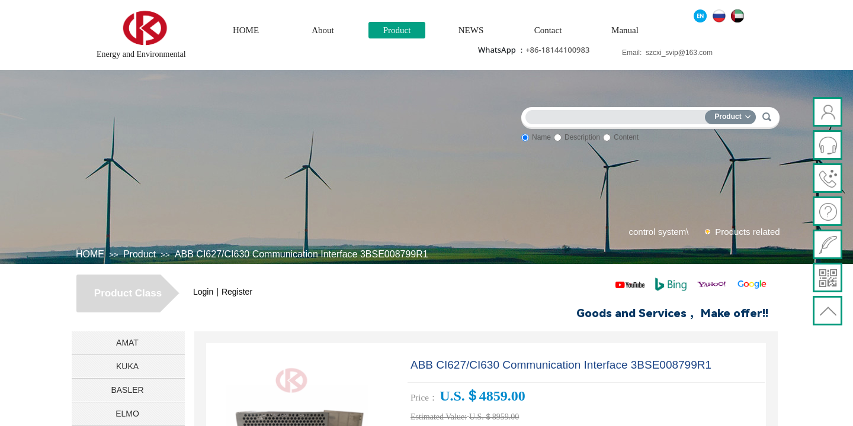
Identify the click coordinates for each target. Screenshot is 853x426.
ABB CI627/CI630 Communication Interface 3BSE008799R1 (301, 254)
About (323, 30)
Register (237, 291)
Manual (625, 30)
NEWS (471, 30)
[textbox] (617, 115)
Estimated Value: (439, 416)
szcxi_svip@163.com (679, 53)
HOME (246, 30)
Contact (548, 30)
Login (203, 291)
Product (397, 30)
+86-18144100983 (557, 49)
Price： (424, 397)
